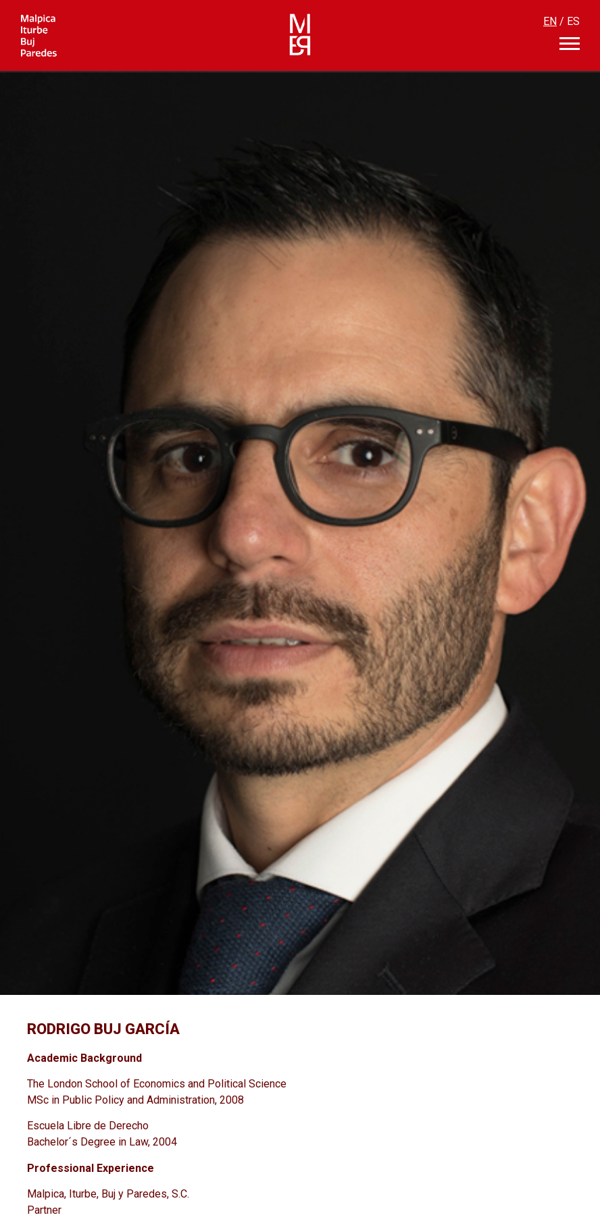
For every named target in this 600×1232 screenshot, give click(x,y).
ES (573, 21)
